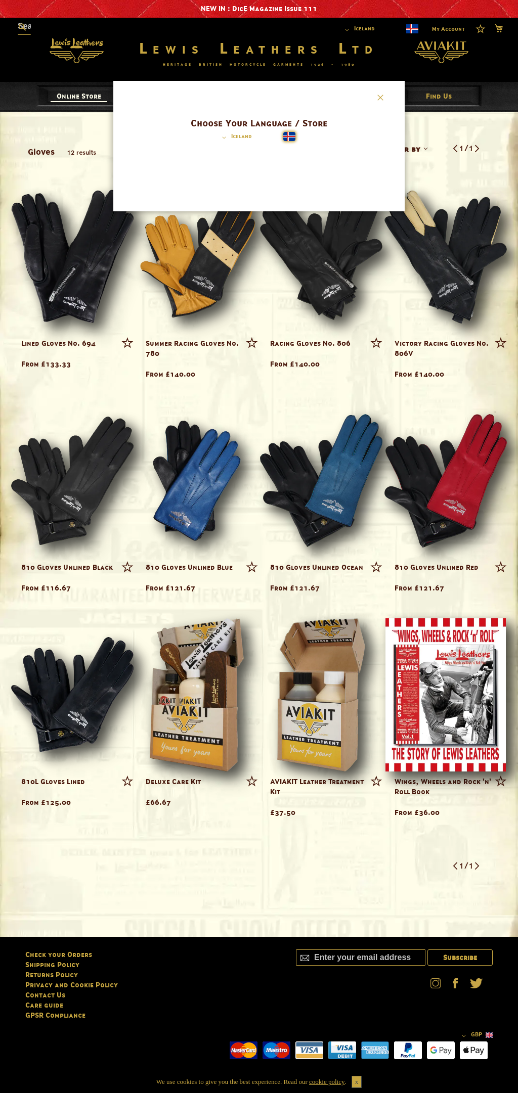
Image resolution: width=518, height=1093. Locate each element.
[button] (235, 137)
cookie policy (326, 1081)
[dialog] (259, 546)
